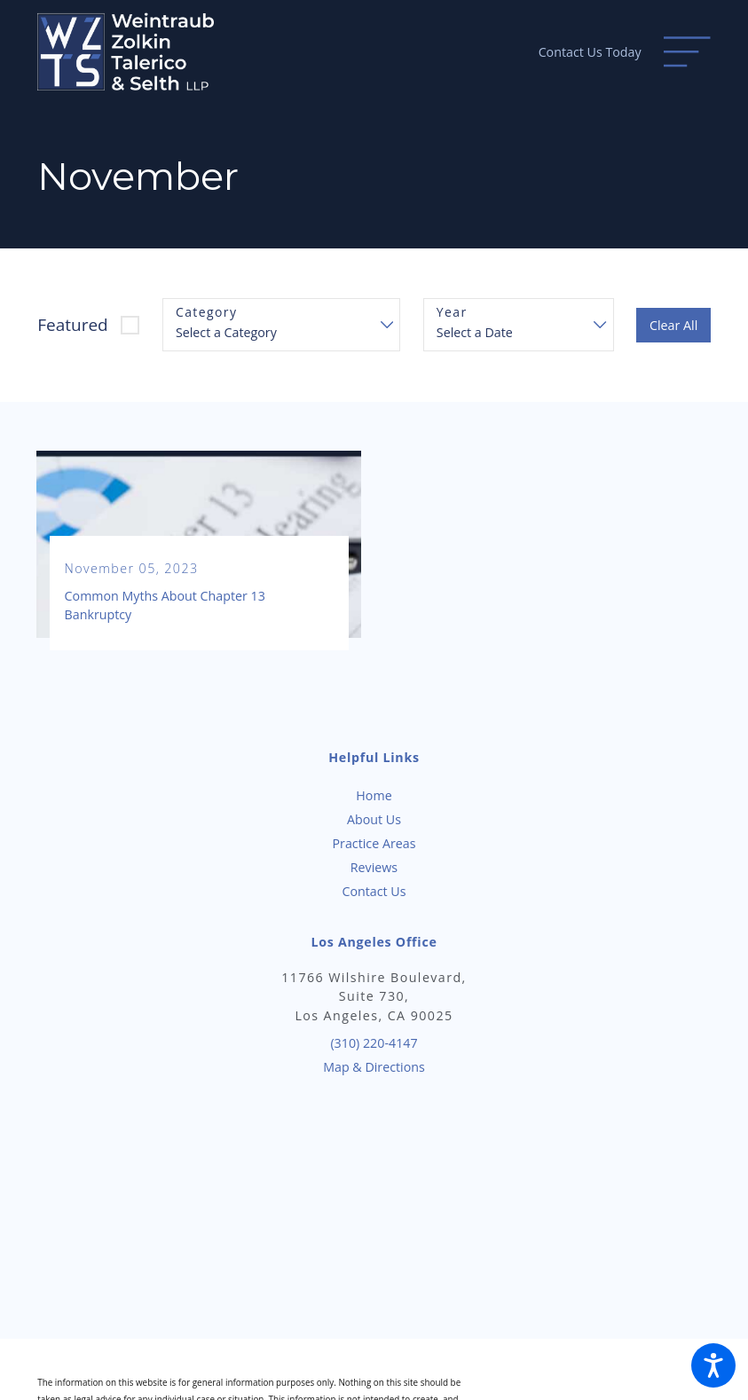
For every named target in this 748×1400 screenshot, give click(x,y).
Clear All (673, 325)
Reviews (374, 867)
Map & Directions (374, 1066)
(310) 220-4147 (373, 1042)
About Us (374, 819)
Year (452, 312)
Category (206, 312)
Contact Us (373, 891)
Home (373, 795)
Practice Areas (374, 843)
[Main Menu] (687, 51)
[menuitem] (374, 795)
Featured (72, 324)
